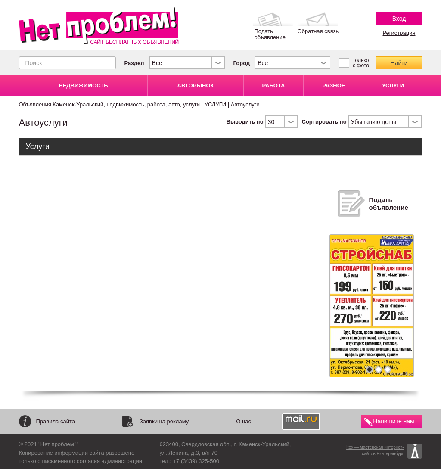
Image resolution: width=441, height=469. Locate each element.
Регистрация (399, 33)
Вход (399, 18)
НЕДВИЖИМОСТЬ (83, 85)
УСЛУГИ (393, 85)
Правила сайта (55, 421)
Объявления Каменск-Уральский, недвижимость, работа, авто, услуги (109, 104)
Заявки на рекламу (164, 421)
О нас (243, 421)
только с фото (361, 62)
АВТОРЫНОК (195, 85)
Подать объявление (388, 203)
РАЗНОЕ (333, 85)
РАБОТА (273, 85)
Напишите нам (393, 421)
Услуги (38, 146)
